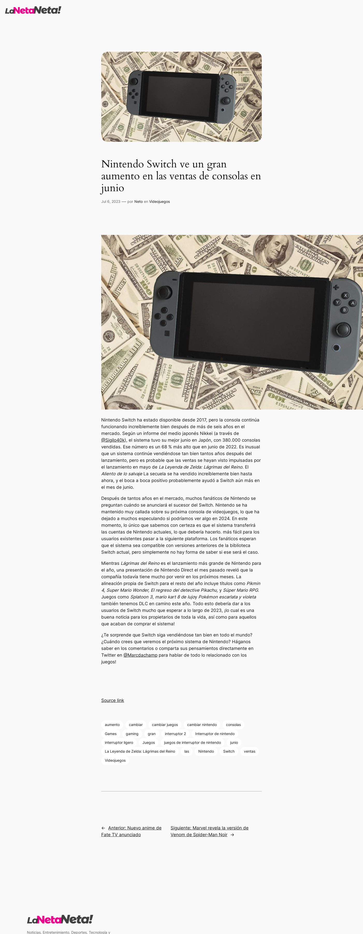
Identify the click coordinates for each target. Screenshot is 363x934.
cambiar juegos (165, 724)
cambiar (136, 724)
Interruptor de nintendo (215, 733)
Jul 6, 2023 (110, 201)
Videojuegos (159, 201)
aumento (112, 724)
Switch (229, 751)
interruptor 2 (175, 733)
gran (152, 733)
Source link (112, 700)
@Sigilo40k (113, 440)
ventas (249, 751)
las (186, 751)
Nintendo (206, 751)
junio (234, 742)
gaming (132, 733)
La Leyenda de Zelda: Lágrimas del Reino (140, 751)
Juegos (148, 742)
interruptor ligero (119, 742)
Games (111, 733)
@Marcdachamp (140, 655)
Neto (138, 201)
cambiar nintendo (202, 724)
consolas (233, 724)
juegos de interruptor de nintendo (192, 742)
